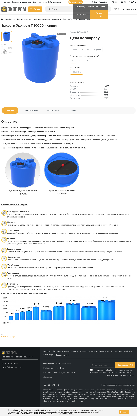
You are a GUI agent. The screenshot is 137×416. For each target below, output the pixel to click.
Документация (53, 110)
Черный (97, 49)
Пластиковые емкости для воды (48, 19)
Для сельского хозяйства (121, 351)
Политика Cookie (66, 414)
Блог (62, 368)
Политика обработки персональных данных (118, 385)
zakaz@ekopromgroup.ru (12, 367)
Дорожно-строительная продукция (94, 351)
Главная (4, 19)
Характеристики (30, 110)
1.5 (87, 61)
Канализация (48, 355)
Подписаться (125, 365)
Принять (124, 412)
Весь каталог (63, 355)
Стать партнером (63, 363)
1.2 (80, 61)
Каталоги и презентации (54, 372)
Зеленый (85, 49)
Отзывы (72, 110)
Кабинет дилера (50, 368)
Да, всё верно (99, 14)
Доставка (47, 377)
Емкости (46, 351)
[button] (10, 363)
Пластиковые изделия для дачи (65, 351)
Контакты (71, 372)
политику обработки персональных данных (115, 372)
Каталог (12, 19)
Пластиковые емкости (26, 19)
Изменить (81, 14)
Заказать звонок (75, 2)
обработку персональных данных (119, 370)
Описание (10, 110)
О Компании (48, 363)
